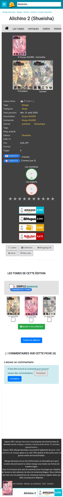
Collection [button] (26, 247)
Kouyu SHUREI (29, 116)
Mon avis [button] (25, 253)
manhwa (27, 444)
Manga (11, 4)
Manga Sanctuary (22, 442)
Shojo (24, 109)
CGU (44, 484)
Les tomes (18, 29)
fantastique (39, 124)
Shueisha (26, 135)
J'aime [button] (12, 247)
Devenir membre (16, 484)
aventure (26, 124)
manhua (35, 444)
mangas (20, 444)
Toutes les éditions (31, 340)
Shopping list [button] (44, 247)
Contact (50, 484)
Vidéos (46, 29)
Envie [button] (11, 253)
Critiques (33, 29)
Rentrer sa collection (32, 484)
